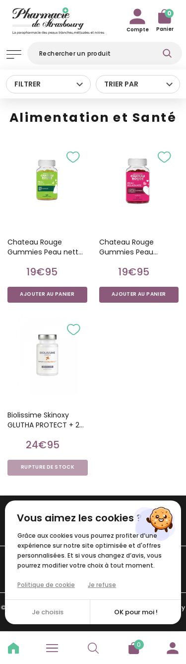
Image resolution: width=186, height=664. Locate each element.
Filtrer (27, 84)
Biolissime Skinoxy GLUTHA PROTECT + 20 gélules (45, 420)
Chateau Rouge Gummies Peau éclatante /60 (126, 247)
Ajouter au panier (47, 294)
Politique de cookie (46, 585)
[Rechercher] (104, 53)
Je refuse (102, 585)
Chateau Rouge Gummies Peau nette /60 (45, 247)
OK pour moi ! (136, 612)
